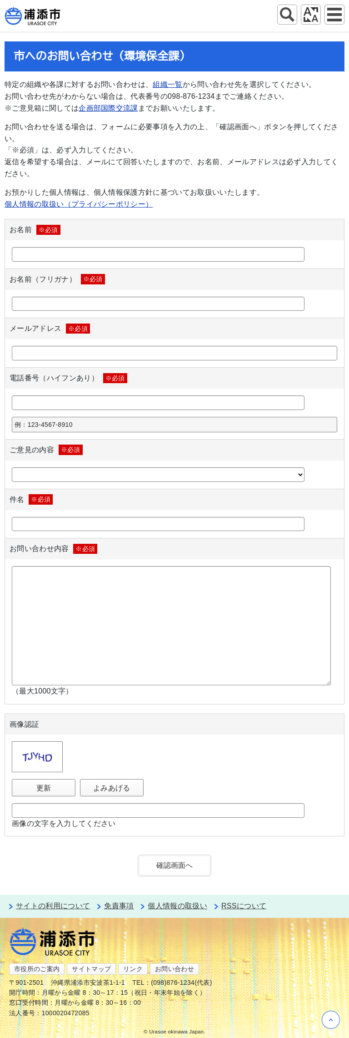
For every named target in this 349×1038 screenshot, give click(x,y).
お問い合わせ (174, 968)
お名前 (35, 230)
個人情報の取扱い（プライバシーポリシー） (79, 204)
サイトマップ (91, 968)
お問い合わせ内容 (53, 549)
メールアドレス (50, 329)
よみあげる (111, 788)
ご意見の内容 (46, 450)
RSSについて (243, 906)
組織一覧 (167, 84)
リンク (133, 968)
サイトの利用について (53, 906)
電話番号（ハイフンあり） (68, 378)
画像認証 (24, 724)
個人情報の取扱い (177, 906)
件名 (31, 499)
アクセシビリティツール (311, 15)
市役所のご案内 (37, 968)
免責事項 (119, 906)
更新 (43, 788)
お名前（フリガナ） (57, 279)
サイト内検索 (287, 15)
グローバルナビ (334, 15)
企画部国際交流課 (108, 108)
